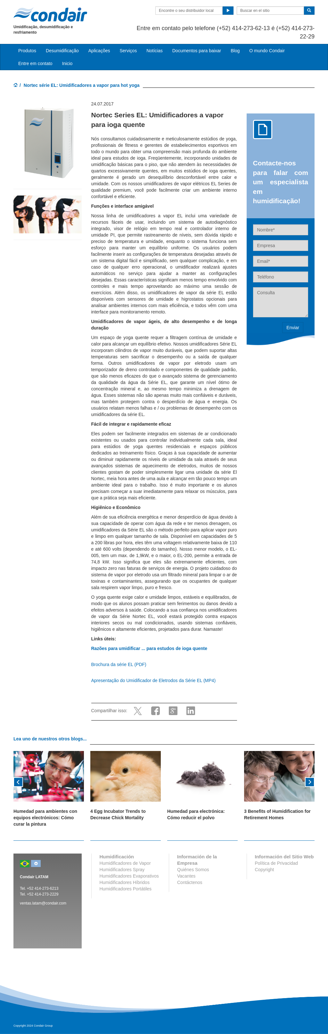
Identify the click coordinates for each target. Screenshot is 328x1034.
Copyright (264, 869)
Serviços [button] (128, 50)
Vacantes (186, 876)
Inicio (67, 63)
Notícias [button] (154, 50)
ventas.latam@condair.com (43, 903)
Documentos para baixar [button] (196, 50)
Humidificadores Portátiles (126, 888)
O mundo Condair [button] (267, 50)
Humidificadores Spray (122, 869)
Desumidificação (62, 50)
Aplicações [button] (99, 50)
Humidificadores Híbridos (125, 882)
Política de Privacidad (276, 863)
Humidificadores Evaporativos (129, 876)
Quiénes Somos (193, 869)
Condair (50, 14)
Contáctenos (189, 882)
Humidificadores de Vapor (125, 863)
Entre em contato (35, 63)
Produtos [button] (27, 50)
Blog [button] (235, 50)
